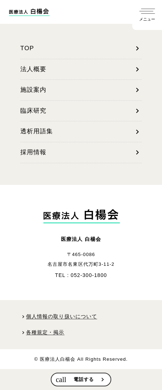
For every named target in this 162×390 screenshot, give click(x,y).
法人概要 (81, 69)
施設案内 (81, 90)
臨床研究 (81, 111)
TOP (81, 48)
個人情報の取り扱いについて (61, 316)
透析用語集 (81, 131)
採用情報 (81, 152)
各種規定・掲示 (45, 332)
